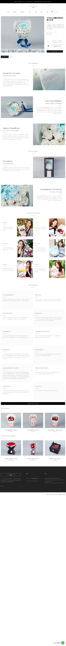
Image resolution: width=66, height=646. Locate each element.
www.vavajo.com (35, 478)
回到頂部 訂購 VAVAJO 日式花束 (33, 403)
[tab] (5, 57)
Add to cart (54, 51)
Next (45, 32)
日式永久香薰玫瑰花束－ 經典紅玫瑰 (11, 430)
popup (43, 47)
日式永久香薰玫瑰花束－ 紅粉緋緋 (33, 430)
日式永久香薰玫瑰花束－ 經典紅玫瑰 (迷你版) (55, 430)
